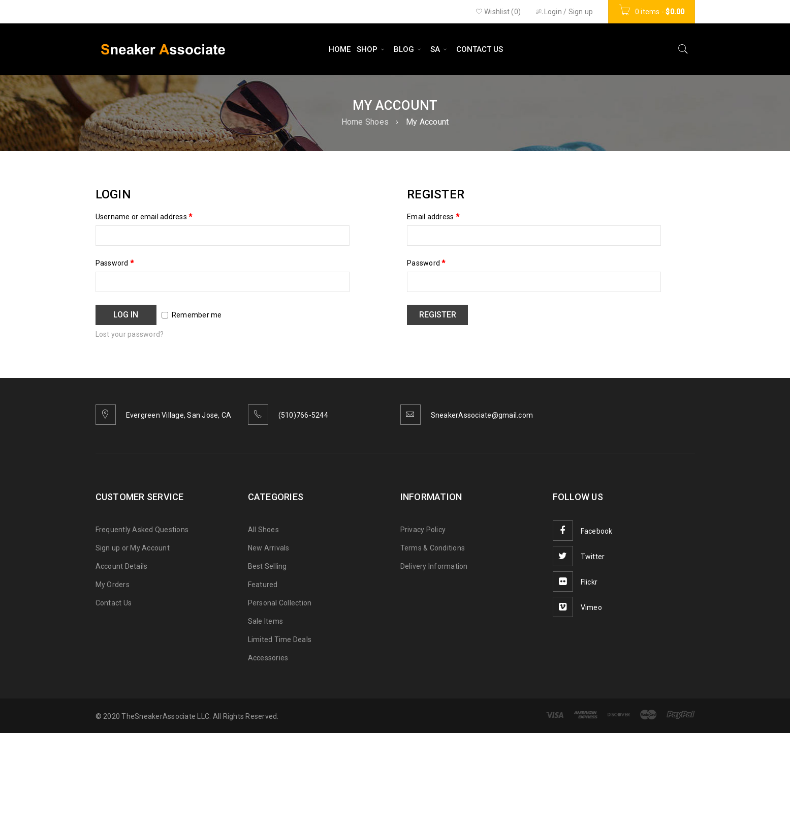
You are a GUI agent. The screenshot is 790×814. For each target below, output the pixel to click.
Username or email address (144, 217)
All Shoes (263, 530)
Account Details (122, 566)
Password (115, 263)
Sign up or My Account (133, 548)
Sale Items (265, 621)
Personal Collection (280, 603)
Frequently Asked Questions (142, 530)
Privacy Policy (423, 530)
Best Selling (267, 566)
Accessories (268, 658)
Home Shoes (365, 122)
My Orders (113, 584)
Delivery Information (434, 566)
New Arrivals (269, 548)
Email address (433, 217)
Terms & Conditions (432, 548)
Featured (263, 584)
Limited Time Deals (280, 639)
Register (437, 314)
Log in (125, 314)
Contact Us (114, 603)
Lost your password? (130, 334)
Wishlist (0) (498, 12)
